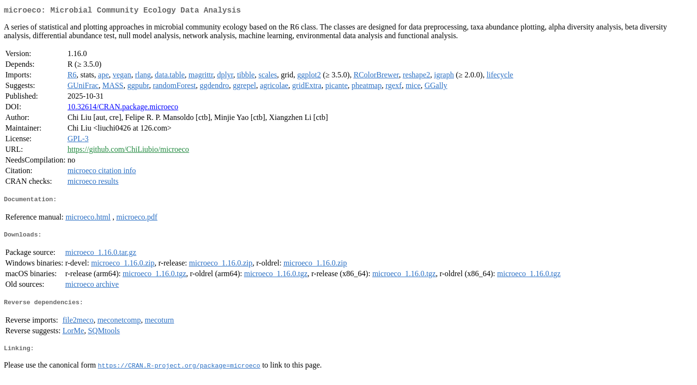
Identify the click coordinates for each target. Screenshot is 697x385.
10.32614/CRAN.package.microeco (122, 108)
